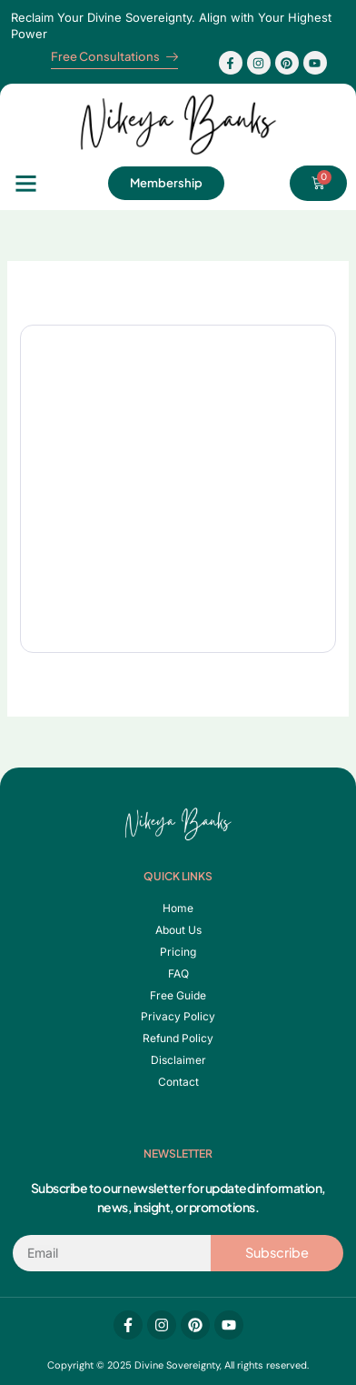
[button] (26, 183)
